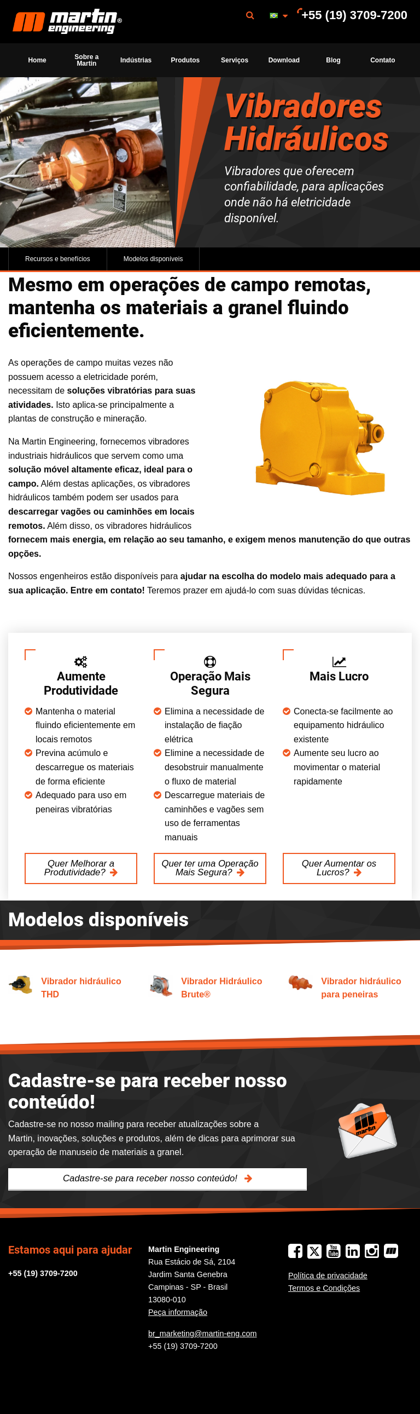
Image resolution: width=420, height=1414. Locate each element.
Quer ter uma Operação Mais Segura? (209, 868)
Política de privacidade (328, 1275)
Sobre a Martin (86, 60)
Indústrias (135, 60)
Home (37, 60)
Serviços (234, 60)
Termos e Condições (324, 1288)
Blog (333, 60)
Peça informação (177, 1312)
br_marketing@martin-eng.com (202, 1333)
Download (284, 60)
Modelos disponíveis (153, 259)
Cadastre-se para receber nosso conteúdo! (151, 1178)
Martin (67, 22)
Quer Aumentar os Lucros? (339, 868)
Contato (382, 60)
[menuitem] (67, 21)
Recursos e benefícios (57, 259)
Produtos (185, 60)
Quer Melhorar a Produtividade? (79, 868)
